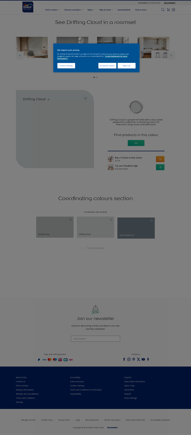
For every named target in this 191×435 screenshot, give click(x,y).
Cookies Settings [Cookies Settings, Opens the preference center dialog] (66, 66)
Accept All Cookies (107, 66)
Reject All (126, 66)
